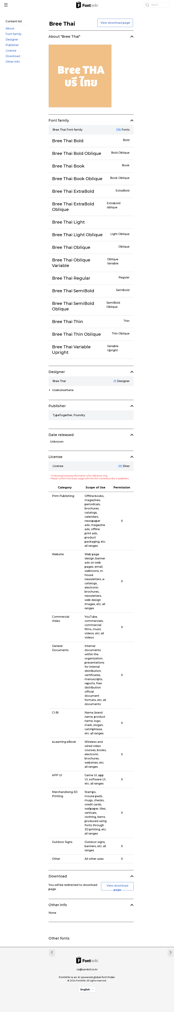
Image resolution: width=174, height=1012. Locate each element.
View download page (115, 22)
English (87, 989)
